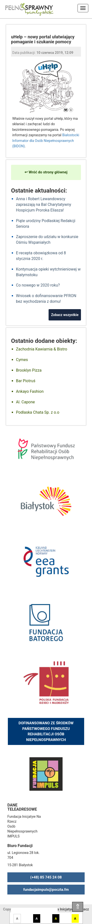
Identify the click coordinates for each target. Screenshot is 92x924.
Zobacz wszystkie (65, 315)
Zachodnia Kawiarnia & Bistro (41, 349)
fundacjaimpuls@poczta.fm (46, 889)
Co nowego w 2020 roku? (38, 285)
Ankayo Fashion (30, 391)
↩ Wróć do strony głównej (46, 172)
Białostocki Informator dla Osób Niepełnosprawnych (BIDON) (45, 140)
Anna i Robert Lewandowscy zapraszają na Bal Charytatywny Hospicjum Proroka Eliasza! (43, 204)
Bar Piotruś (25, 381)
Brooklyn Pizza (28, 370)
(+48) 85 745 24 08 (46, 877)
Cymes (22, 359)
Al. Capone (25, 402)
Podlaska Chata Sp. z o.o (37, 412)
